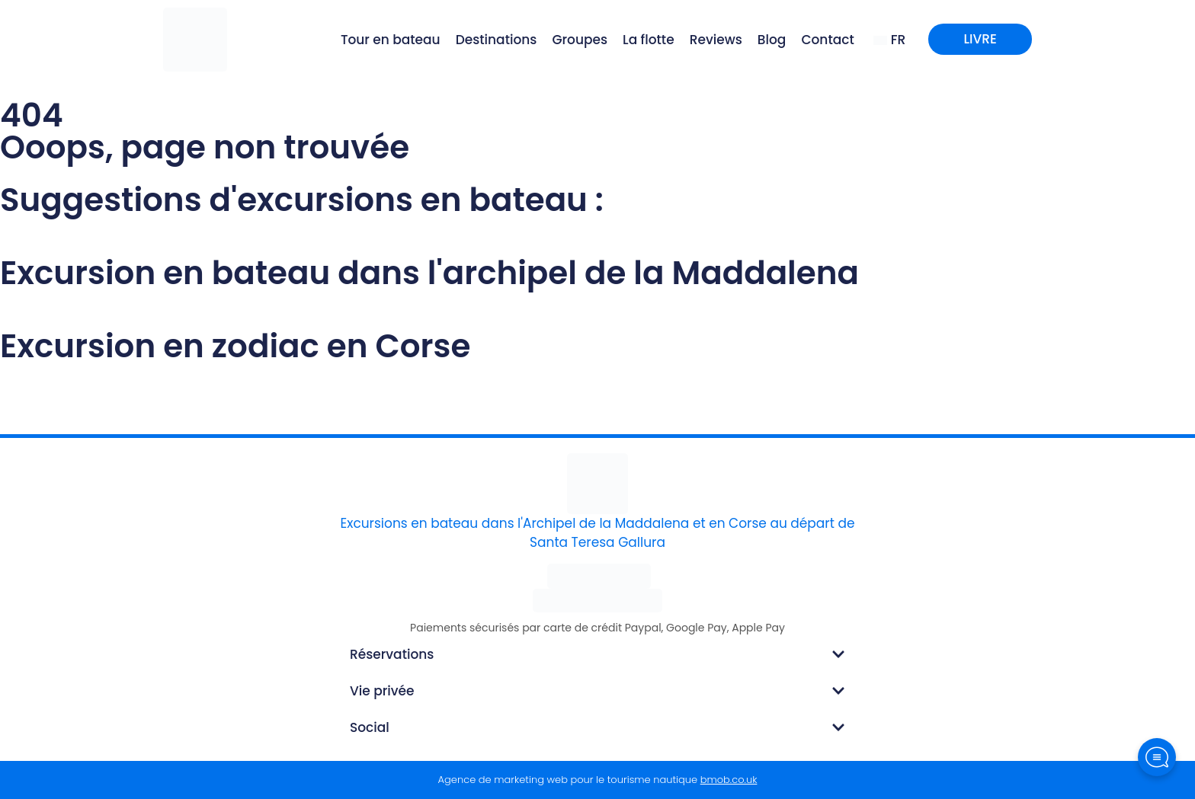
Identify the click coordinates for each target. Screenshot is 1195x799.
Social (369, 727)
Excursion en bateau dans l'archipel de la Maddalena (429, 273)
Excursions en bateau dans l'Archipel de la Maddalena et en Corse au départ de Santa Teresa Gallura (598, 533)
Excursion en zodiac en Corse (235, 346)
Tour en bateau (391, 39)
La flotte (648, 39)
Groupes (579, 39)
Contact (827, 39)
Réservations (392, 654)
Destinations (496, 39)
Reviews (716, 39)
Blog (772, 39)
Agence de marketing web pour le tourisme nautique (598, 779)
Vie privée (382, 691)
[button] (597, 654)
